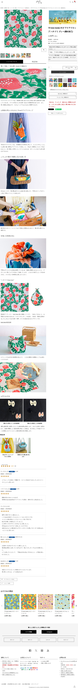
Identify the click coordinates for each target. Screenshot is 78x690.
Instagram (49, 632)
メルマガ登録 (28, 632)
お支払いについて (25, 657)
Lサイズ (48, 639)
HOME (1, 7)
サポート (42, 657)
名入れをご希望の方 (62, 93)
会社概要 (4, 684)
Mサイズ (30, 639)
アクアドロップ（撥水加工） (24, 7)
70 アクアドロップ (35, 7)
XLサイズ (66, 639)
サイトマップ (35, 684)
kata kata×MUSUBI (6, 322)
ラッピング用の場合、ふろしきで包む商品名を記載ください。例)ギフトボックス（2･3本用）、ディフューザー (62, 57)
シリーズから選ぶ (13, 7)
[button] (2, 605)
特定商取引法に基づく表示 (14, 684)
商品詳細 (34, 61)
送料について (5, 657)
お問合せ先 (62, 657)
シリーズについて (11, 61)
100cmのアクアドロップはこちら (59, 89)
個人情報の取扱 (26, 684)
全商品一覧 (6, 7)
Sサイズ (12, 639)
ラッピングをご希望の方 (63, 97)
